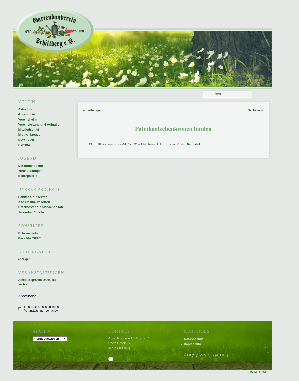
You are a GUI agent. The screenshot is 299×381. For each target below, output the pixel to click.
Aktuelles (25, 109)
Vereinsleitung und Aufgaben (39, 124)
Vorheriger (92, 110)
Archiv (22, 284)
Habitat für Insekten (32, 197)
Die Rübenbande (30, 166)
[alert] (42, 309)
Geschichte (26, 114)
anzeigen (24, 259)
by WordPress (258, 371)
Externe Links (28, 233)
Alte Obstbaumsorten (34, 202)
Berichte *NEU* (29, 238)
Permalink (194, 144)
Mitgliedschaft (28, 129)
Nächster (256, 110)
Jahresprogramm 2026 (33, 280)
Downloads (26, 139)
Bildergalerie (27, 176)
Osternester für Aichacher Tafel (41, 207)
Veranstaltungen (30, 171)
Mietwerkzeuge (29, 134)
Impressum (192, 344)
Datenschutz (193, 339)
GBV (125, 144)
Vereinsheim (27, 119)
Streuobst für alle (31, 212)
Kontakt (24, 144)
